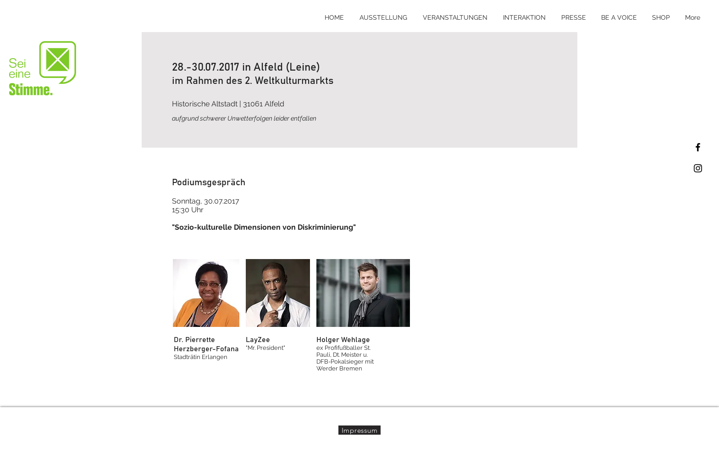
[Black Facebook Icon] (697, 147)
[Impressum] (359, 430)
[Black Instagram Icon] (697, 168)
